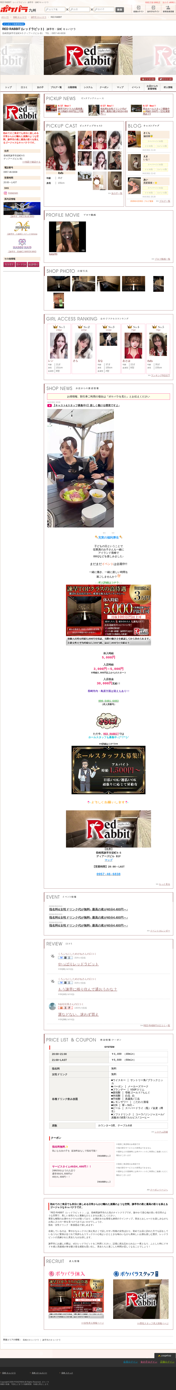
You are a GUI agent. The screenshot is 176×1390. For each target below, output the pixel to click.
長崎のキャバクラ (31, 1340)
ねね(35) (53, 254)
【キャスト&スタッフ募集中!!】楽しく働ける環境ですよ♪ (86, 405)
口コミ (165, 79)
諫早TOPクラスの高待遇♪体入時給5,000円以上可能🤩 (70, 111)
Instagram (11, 193)
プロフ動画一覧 (162, 259)
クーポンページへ (159, 1190)
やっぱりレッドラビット (78, 964)
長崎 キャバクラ (9, 1373)
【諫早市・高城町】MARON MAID (22, 245)
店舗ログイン (167, 1361)
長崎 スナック (67, 1373)
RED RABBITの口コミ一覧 (156, 1025)
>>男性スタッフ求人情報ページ (153, 1323)
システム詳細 (161, 1132)
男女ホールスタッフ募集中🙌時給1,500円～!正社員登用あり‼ (156, 111)
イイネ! (147, 79)
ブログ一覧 (164, 201)
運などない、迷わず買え (78, 1014)
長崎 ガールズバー (39, 1373)
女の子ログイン (149, 1361)
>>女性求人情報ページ (92, 1323)
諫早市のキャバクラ (51, 1340)
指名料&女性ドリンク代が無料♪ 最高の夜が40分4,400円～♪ (114, 111)
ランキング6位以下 (160, 375)
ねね (60, 172)
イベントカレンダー (160, 931)
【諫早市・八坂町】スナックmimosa (22, 227)
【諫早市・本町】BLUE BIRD (22, 209)
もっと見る (164, 884)
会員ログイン (130, 1361)
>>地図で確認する (31, 162)
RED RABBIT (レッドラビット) (23, 29)
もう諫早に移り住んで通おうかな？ (87, 989)
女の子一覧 (116, 193)
